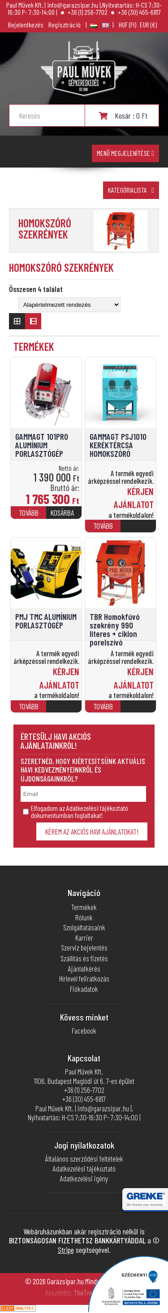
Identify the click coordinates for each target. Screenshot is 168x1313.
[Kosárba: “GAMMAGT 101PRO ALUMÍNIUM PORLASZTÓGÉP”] (64, 516)
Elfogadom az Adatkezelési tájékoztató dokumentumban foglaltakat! (75, 812)
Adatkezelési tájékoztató (84, 1168)
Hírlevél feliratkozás (84, 978)
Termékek (84, 906)
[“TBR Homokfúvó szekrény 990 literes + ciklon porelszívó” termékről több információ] (138, 710)
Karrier (84, 937)
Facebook (84, 1030)
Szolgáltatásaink (84, 927)
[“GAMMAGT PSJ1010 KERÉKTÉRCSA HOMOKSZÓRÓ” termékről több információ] (138, 530)
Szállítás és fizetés (84, 958)
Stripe (66, 1250)
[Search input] (52, 115)
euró (148, 24)
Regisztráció (64, 24)
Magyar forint (127, 24)
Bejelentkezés (25, 24)
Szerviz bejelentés (84, 947)
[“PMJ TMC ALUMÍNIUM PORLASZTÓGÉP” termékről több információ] (64, 710)
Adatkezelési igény (84, 1178)
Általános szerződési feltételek (84, 1158)
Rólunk (84, 917)
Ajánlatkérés (84, 968)
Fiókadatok (84, 988)
